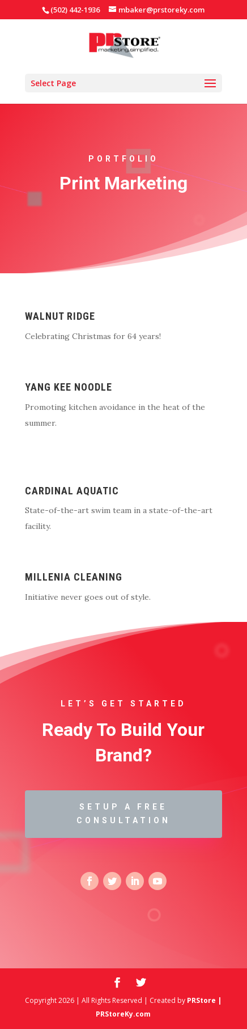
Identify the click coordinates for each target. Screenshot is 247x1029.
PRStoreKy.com (123, 1014)
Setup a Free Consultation (123, 813)
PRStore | (204, 1000)
